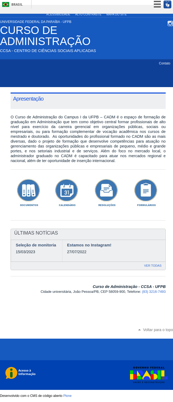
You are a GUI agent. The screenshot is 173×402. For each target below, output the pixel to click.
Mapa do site (116, 14)
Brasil (17, 4)
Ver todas (152, 265)
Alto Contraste (88, 14)
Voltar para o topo (158, 330)
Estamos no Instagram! (89, 245)
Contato (164, 63)
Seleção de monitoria (36, 245)
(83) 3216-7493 (154, 292)
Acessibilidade (58, 14)
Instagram (170, 23)
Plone (67, 396)
